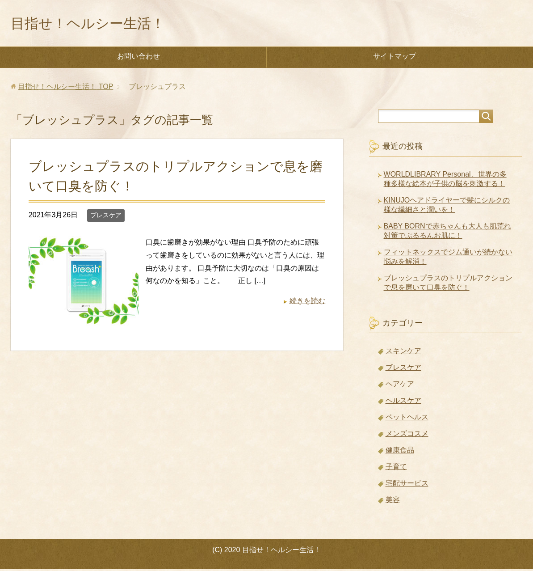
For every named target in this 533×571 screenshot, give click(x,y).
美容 (393, 502)
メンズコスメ (407, 436)
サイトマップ (394, 58)
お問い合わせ (138, 58)
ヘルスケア (403, 402)
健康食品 (400, 452)
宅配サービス (407, 485)
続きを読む (307, 303)
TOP (65, 89)
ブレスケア (106, 217)
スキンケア (403, 353)
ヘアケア (400, 386)
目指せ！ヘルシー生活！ (100, 24)
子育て (396, 469)
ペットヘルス (407, 419)
